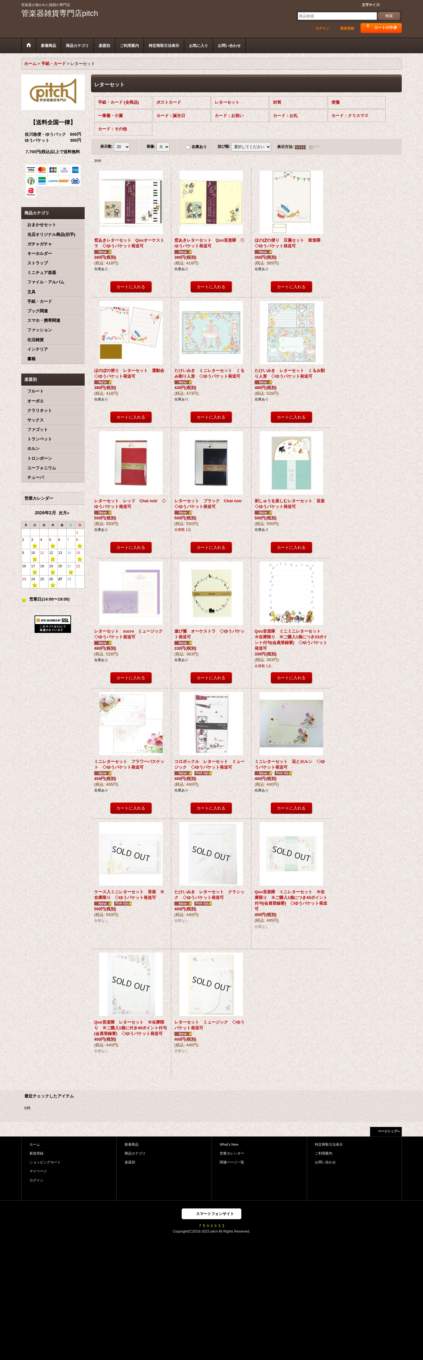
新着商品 (132, 1144)
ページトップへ (389, 1131)
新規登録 (347, 28)
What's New (229, 1144)
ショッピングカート (45, 1162)
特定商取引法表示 (329, 1144)
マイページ (38, 1171)
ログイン (322, 28)
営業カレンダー (232, 1153)
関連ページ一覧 (232, 1162)
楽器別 (130, 1162)
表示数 (106, 147)
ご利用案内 (323, 1153)
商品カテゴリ (135, 1153)
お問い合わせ (325, 1162)
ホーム (34, 1144)
